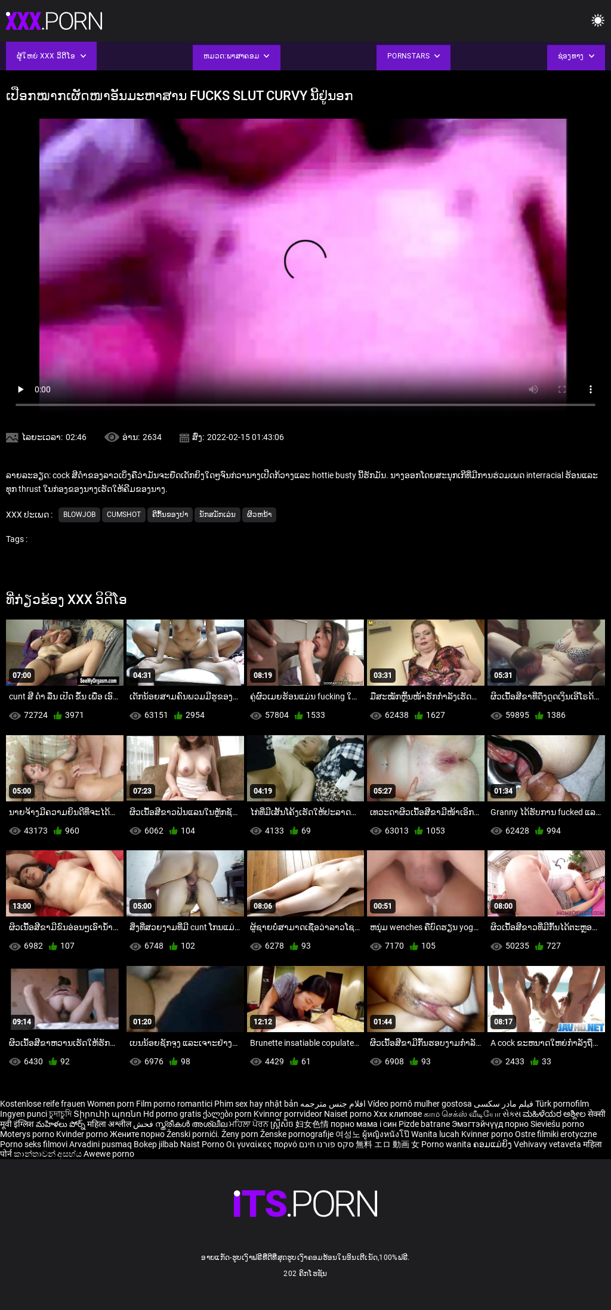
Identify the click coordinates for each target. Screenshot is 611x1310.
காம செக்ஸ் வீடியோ (462, 1114)
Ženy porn (240, 1134)
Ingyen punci (23, 1114)
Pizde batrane (424, 1124)
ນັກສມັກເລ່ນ (217, 514)
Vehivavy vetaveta (548, 1144)
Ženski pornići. (193, 1134)
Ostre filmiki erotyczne (556, 1134)
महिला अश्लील (110, 1124)
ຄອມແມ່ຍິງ (493, 1144)
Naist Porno (203, 1144)
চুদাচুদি (60, 1114)
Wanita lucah (436, 1134)
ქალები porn (228, 1114)
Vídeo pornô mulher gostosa (420, 1103)
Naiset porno (349, 1114)
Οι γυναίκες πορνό (262, 1144)
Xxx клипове (398, 1114)
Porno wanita (447, 1144)
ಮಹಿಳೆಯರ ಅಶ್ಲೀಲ (555, 1114)
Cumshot (124, 514)
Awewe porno (109, 1154)
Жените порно (138, 1134)
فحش (144, 1124)
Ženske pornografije (297, 1134)
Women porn (111, 1103)
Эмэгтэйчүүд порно (491, 1124)
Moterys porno (28, 1134)
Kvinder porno (83, 1134)
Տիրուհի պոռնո (108, 1114)
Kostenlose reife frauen (42, 1103)
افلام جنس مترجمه (333, 1103)
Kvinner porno (488, 1134)
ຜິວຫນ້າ (259, 514)
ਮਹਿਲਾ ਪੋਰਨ (249, 1124)
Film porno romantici (174, 1103)
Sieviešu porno (557, 1124)
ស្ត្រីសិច (282, 1124)
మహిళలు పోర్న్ (61, 1124)
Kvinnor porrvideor (289, 1114)
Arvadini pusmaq (101, 1144)
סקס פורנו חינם (326, 1144)
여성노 (348, 1134)
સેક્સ (511, 1114)
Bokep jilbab (156, 1144)
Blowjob (79, 514)
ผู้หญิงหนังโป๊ (386, 1134)
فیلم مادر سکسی (503, 1103)
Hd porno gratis (172, 1114)
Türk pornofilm (562, 1103)
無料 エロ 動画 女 (387, 1144)
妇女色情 (313, 1124)
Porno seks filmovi (33, 1144)
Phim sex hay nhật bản (256, 1103)
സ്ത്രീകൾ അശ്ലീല (192, 1124)
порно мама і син (364, 1124)
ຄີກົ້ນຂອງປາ (170, 514)
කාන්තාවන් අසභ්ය (49, 1154)
